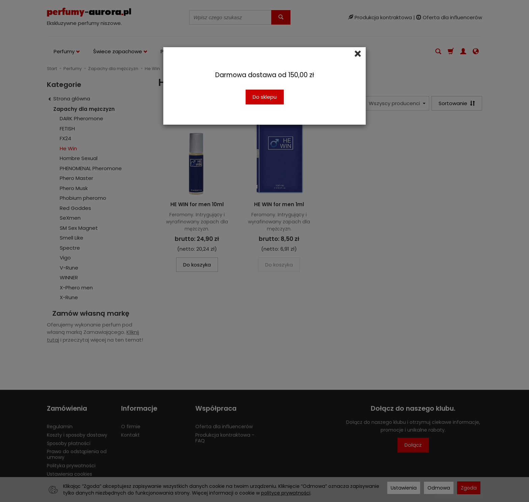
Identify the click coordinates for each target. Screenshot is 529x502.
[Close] (357, 54)
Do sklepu (265, 96)
